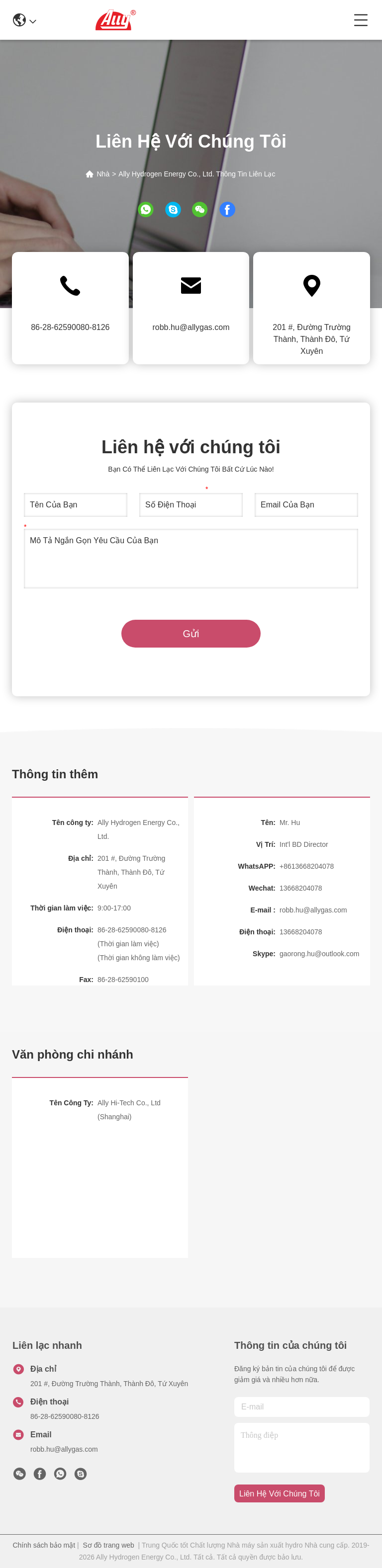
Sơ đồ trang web (108, 1545)
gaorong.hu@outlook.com (320, 954)
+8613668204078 (307, 866)
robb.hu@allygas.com (190, 327)
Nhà (102, 174)
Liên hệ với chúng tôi (279, 1493)
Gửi (191, 633)
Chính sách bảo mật (43, 1545)
